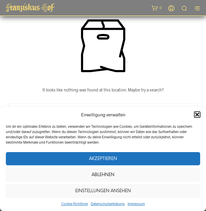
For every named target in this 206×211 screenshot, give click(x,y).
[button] (197, 115)
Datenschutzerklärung (108, 204)
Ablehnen (103, 175)
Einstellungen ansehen (103, 191)
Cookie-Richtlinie (74, 204)
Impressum (136, 204)
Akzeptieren (103, 158)
